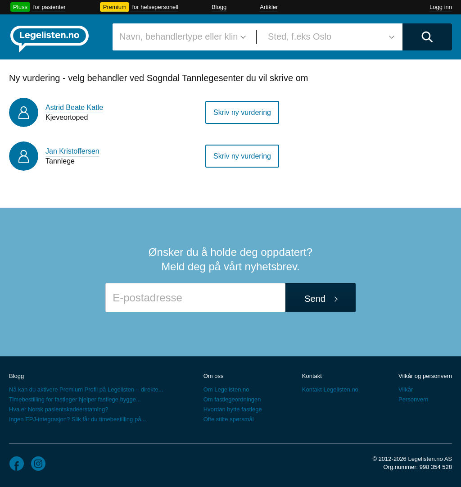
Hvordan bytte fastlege (232, 409)
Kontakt (312, 376)
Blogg (219, 7)
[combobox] (181, 36)
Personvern (413, 399)
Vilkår (405, 389)
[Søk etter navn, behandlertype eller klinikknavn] (181, 36)
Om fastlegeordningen (232, 399)
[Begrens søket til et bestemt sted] (329, 36)
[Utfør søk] (427, 36)
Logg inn (440, 7)
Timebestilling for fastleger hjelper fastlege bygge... (75, 399)
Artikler (269, 7)
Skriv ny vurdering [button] (242, 112)
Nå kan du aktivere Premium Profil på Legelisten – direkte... (86, 389)
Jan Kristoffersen (72, 151)
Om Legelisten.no (226, 389)
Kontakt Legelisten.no (330, 389)
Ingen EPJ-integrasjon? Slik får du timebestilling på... (77, 419)
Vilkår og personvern (425, 376)
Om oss (213, 376)
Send (314, 299)
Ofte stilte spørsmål (228, 419)
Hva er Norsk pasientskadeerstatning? (58, 409)
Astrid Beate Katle (74, 107)
